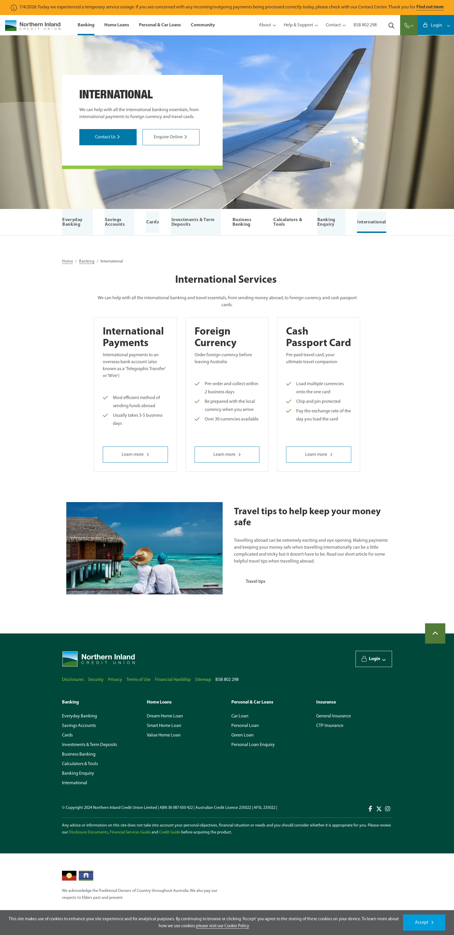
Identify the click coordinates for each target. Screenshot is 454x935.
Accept (421, 922)
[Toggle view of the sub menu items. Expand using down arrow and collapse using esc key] (273, 25)
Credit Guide (169, 832)
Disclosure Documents (88, 832)
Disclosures (73, 679)
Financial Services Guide (130, 832)
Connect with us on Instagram (387, 808)
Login (436, 25)
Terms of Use (139, 679)
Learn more (133, 454)
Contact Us (105, 137)
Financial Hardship (173, 679)
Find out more (430, 7)
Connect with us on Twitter (379, 808)
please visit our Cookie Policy (222, 926)
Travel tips (255, 581)
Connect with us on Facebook (370, 808)
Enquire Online (168, 137)
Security (96, 679)
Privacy (115, 679)
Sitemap (203, 679)
